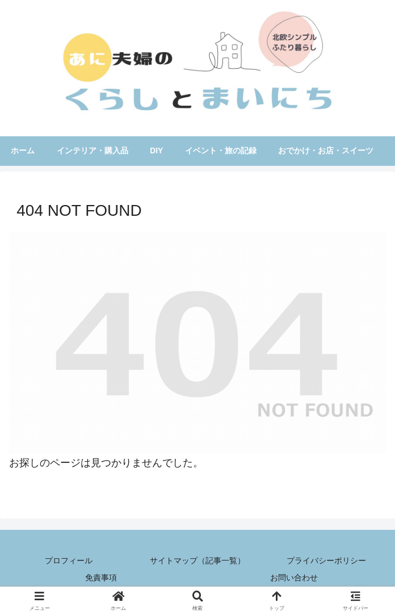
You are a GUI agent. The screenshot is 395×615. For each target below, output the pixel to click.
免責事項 (101, 578)
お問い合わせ (294, 578)
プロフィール (69, 562)
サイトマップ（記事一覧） (197, 562)
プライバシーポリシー (326, 562)
